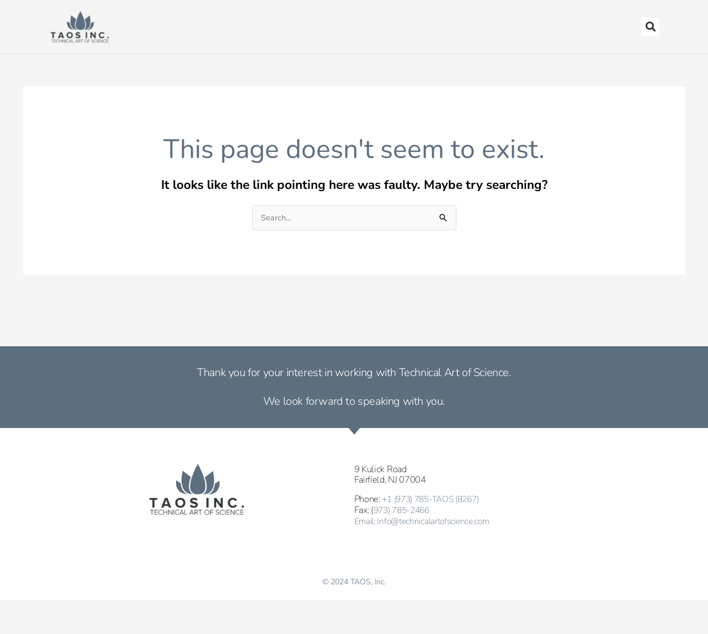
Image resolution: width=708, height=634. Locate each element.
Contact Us (515, 21)
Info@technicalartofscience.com (439, 520)
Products (183, 21)
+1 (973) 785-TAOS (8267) (435, 499)
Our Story (302, 21)
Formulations (241, 21)
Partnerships (360, 21)
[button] (650, 27)
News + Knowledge (439, 21)
